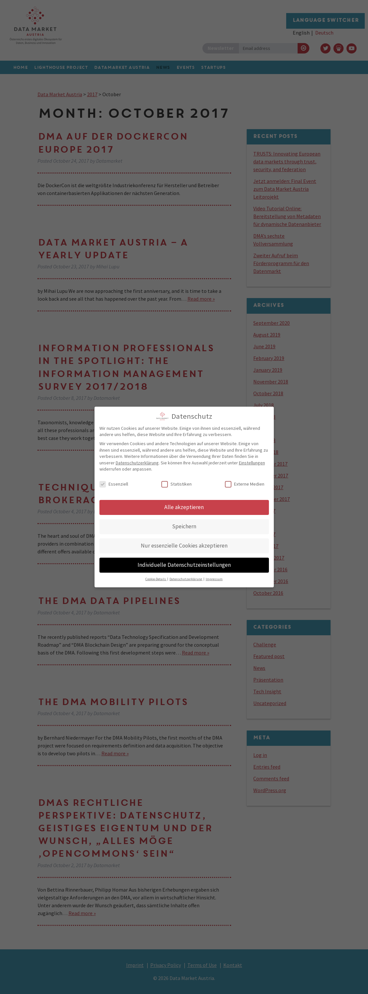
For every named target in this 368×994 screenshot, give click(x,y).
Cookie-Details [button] (156, 577)
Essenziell (113, 482)
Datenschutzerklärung (137, 460)
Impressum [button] (214, 577)
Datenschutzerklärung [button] (186, 577)
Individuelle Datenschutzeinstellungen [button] (184, 562)
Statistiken (176, 482)
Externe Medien (244, 482)
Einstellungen (252, 460)
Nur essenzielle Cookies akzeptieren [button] (184, 543)
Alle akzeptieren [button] (184, 504)
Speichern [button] (184, 524)
